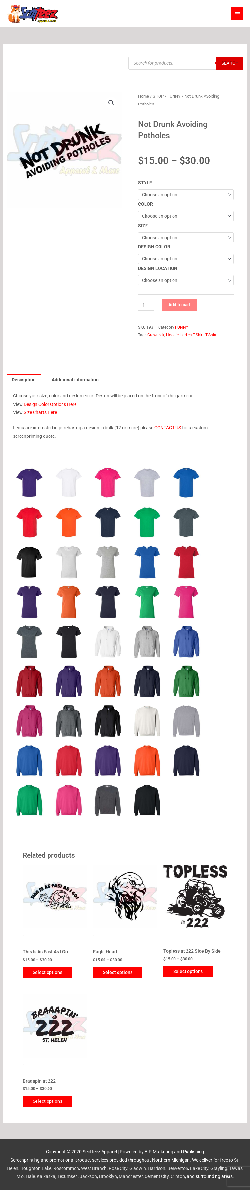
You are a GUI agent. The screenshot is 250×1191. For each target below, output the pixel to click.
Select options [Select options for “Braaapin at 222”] (50, 1102)
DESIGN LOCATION (157, 268)
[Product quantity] (146, 305)
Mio (20, 1178)
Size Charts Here (40, 412)
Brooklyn (108, 1178)
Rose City (118, 1169)
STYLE (145, 182)
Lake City (199, 1169)
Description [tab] (23, 379)
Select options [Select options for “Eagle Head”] (121, 972)
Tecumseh (67, 1178)
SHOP (158, 96)
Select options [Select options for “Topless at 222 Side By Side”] (191, 971)
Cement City (157, 1178)
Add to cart (179, 304)
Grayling (218, 1169)
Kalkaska (46, 1178)
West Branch (94, 1169)
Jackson (88, 1178)
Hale (30, 1178)
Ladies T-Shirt (192, 335)
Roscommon (66, 1169)
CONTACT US (167, 427)
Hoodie (172, 335)
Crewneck (155, 335)
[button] (111, 103)
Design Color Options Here (50, 404)
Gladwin (137, 1169)
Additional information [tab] (75, 379)
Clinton (178, 1178)
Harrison (156, 1169)
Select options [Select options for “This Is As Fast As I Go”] (50, 972)
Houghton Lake (35, 1169)
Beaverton (177, 1169)
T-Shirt (210, 335)
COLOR (145, 204)
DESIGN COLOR (154, 246)
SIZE (143, 225)
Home (143, 96)
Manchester (131, 1178)
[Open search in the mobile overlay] (185, 63)
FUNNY (174, 96)
